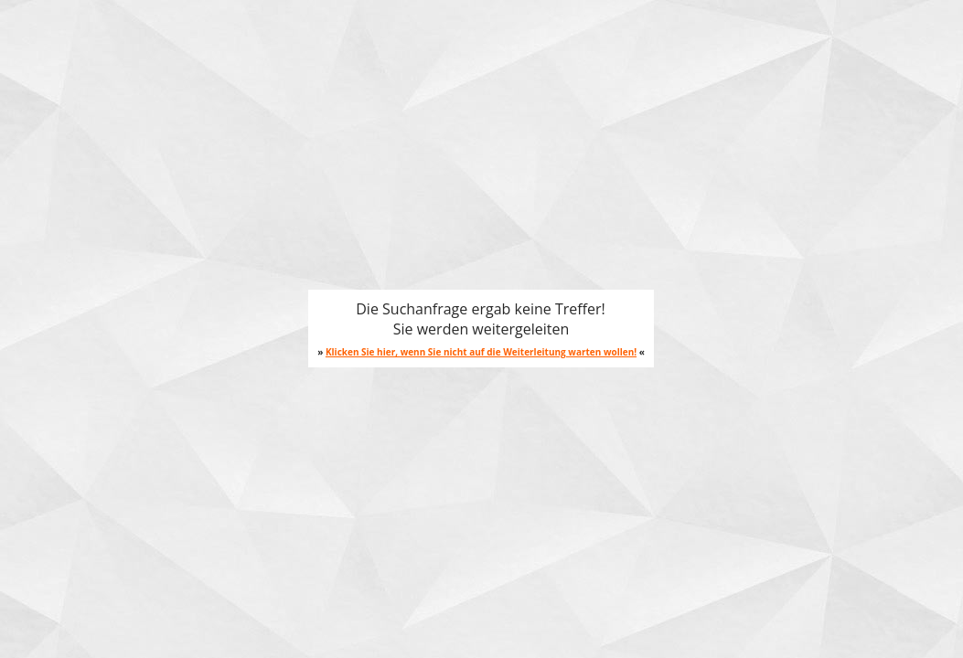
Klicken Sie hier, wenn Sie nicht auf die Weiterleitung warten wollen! (481, 351)
